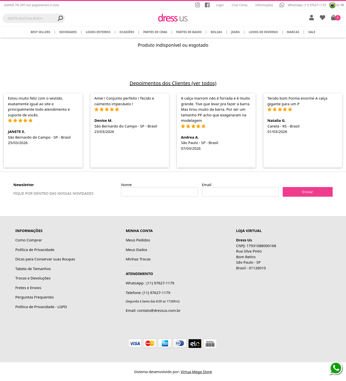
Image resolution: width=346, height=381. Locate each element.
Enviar (307, 191)
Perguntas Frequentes (34, 297)
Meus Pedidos (138, 239)
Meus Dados (136, 249)
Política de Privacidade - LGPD (41, 306)
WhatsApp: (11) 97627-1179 (307, 5)
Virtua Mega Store (196, 371)
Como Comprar (28, 239)
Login (220, 5)
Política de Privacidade (34, 249)
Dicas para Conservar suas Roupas (45, 258)
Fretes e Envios (28, 287)
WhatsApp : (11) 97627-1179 (150, 282)
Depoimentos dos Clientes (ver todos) (173, 83)
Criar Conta (240, 5)
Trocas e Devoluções (33, 277)
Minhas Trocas (138, 258)
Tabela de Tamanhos (33, 268)
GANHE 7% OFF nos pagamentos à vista (31, 5)
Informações (264, 5)
